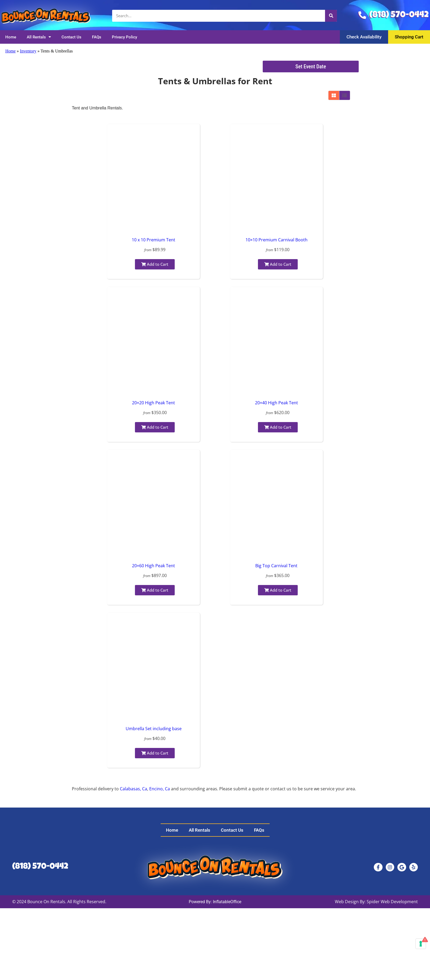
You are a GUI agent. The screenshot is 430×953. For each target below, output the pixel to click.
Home (10, 37)
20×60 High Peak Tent (153, 566)
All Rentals (39, 37)
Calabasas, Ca (133, 789)
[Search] (331, 16)
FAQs (96, 37)
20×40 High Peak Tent (276, 403)
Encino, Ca (159, 789)
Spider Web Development (392, 902)
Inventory (28, 51)
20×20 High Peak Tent (153, 403)
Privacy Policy (124, 37)
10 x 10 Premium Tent (153, 240)
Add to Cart (154, 264)
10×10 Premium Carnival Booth (276, 240)
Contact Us (71, 37)
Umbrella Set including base (154, 729)
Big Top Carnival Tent (276, 566)
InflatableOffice (227, 901)
